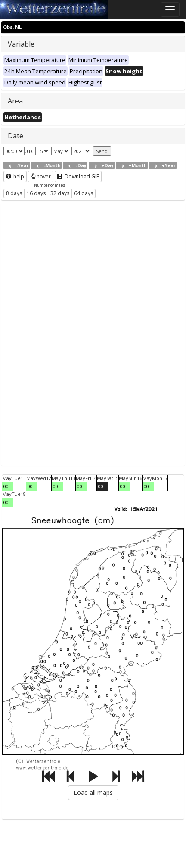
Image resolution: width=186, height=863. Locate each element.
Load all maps (93, 792)
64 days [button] (83, 193)
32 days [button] (59, 193)
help (15, 176)
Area (15, 101)
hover (41, 176)
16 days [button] (36, 193)
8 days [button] (14, 193)
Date (15, 135)
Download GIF (78, 176)
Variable (21, 44)
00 (6, 486)
